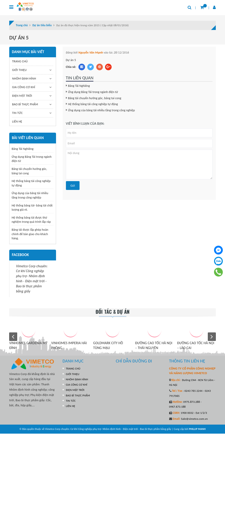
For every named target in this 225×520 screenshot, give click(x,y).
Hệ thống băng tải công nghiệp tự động (93, 104)
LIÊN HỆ (17, 121)
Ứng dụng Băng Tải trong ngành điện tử (93, 92)
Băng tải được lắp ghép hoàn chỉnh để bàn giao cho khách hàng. (30, 234)
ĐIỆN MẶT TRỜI (22, 96)
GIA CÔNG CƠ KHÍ (23, 87)
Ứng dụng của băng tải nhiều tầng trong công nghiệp (101, 110)
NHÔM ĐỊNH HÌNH (24, 78)
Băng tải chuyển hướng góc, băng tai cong (94, 98)
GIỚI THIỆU (19, 70)
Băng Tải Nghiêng (79, 86)
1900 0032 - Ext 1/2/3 (193, 412)
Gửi (73, 186)
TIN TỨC (17, 113)
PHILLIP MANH (197, 429)
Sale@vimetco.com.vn (194, 418)
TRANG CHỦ (20, 61)
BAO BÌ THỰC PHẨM (25, 104)
